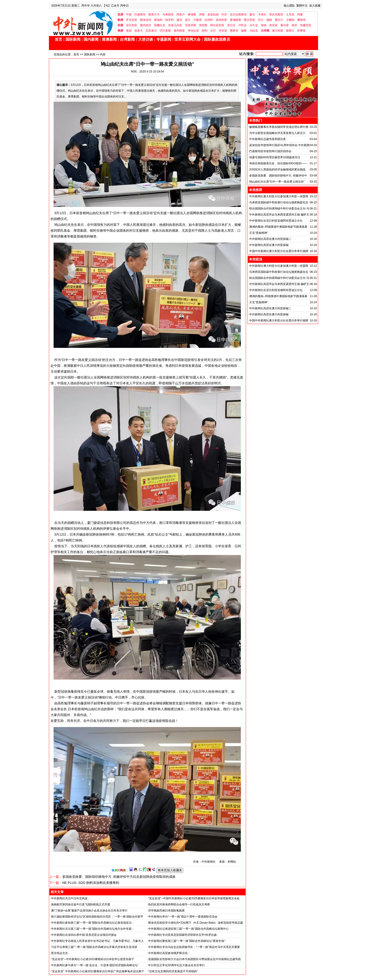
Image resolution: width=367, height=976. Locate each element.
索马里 (284, 25)
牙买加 (223, 30)
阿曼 (300, 14)
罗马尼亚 (131, 20)
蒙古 (252, 14)
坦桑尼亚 (305, 25)
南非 (294, 25)
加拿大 (138, 30)
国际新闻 (73, 39)
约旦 (224, 14)
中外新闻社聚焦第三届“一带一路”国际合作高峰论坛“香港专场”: (187, 941)
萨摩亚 (301, 30)
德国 (269, 20)
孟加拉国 (213, 14)
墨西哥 (234, 30)
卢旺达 (242, 25)
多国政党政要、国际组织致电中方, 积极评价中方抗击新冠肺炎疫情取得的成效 (119, 877)
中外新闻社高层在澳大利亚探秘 (269, 245)
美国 (129, 30)
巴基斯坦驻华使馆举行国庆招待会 (270, 151)
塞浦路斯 (235, 20)
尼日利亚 (131, 25)
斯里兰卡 (154, 14)
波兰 (188, 20)
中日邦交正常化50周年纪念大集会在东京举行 (176, 965)
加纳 (263, 25)
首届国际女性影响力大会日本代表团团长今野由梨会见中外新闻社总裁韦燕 (194, 959)
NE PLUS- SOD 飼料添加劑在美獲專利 (90, 883)
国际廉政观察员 (217, 39)
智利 (204, 30)
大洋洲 (265, 30)
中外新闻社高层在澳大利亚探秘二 (270, 239)
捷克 (179, 20)
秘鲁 (244, 30)
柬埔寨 (192, 14)
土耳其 (290, 14)
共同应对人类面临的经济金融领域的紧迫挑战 (277, 169)
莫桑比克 (159, 25)
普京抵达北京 (59, 953)
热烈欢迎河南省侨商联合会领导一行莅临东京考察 (179, 904)
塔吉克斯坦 (276, 14)
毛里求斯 (190, 25)
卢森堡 (197, 20)
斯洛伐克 (145, 20)
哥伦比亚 (193, 30)
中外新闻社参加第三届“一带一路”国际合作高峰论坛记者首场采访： (92, 922)
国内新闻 (91, 39)
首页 (58, 39)
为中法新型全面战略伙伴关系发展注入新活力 (277, 133)
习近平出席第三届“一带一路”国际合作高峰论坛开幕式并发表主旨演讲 (94, 947)
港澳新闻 (109, 39)
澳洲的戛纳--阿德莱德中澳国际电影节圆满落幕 (278, 226)
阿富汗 (180, 14)
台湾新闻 (127, 39)
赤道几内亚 (175, 25)
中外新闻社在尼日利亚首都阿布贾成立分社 (276, 220)
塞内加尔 (145, 25)
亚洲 (120, 14)
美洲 (120, 30)
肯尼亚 (273, 25)
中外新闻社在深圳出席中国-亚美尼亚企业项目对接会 (84, 934)
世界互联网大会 (187, 39)
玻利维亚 (179, 30)
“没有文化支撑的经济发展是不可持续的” (173, 971)
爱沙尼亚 (249, 20)
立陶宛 (290, 20)
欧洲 (120, 20)
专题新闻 (163, 39)
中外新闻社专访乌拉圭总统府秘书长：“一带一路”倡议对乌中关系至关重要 (194, 947)
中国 (129, 14)
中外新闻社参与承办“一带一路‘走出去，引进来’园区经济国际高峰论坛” (94, 965)
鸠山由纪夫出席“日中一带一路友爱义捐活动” (277, 181)
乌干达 (254, 25)
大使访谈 (145, 39)
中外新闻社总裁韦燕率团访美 (267, 139)
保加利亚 (221, 20)
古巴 (213, 30)
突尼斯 (203, 25)
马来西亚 (168, 14)
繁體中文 (302, 5)
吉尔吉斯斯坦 (238, 14)
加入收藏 (314, 5)
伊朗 (202, 14)
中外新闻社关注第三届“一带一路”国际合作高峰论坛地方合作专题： (92, 928)
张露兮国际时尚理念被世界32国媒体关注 (274, 157)
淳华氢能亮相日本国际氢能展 (166, 910)
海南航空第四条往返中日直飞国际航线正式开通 (80, 904)
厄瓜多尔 (151, 30)
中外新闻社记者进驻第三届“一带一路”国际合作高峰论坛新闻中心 (188, 928)
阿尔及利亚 (217, 25)
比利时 (209, 20)
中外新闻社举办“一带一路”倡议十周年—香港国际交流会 (182, 916)
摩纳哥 (301, 20)
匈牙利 (169, 20)
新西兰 (290, 30)
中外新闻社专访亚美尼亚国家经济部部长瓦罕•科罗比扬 (182, 934)
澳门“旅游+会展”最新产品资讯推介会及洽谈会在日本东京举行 (89, 910)
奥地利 (158, 20)
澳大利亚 (277, 30)
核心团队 (289, 5)
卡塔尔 (262, 14)
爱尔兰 (279, 20)
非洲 (120, 25)
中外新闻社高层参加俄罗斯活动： (169, 953)
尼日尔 (231, 25)
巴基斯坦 (140, 14)
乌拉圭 (254, 30)
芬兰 (261, 20)
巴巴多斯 (165, 30)
